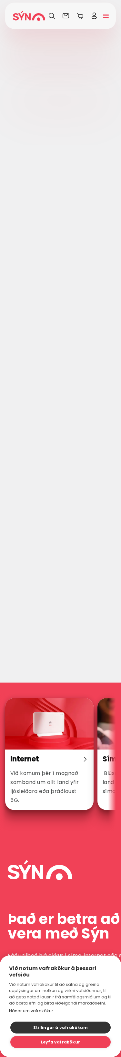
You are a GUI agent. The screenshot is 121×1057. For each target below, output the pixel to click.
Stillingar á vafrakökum (60, 1027)
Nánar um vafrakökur (31, 1011)
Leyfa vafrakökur (60, 1042)
